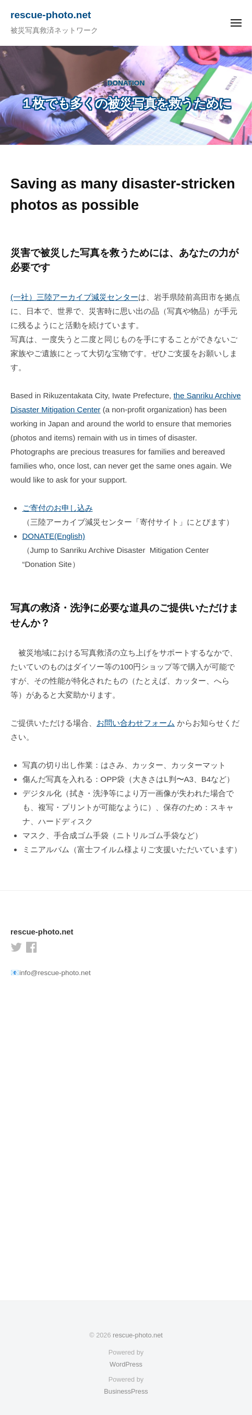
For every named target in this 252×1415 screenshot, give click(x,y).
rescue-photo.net (50, 14)
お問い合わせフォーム (136, 722)
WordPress (126, 1364)
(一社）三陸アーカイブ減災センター (74, 297)
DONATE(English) (54, 536)
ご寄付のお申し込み (57, 507)
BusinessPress (126, 1391)
